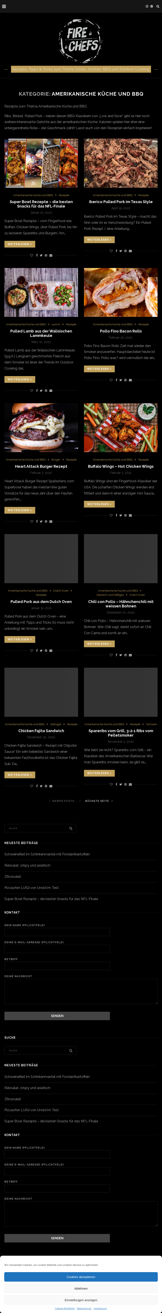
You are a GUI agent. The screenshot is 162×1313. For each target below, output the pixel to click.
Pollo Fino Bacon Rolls (121, 331)
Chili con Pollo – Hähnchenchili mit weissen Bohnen (121, 603)
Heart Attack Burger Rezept (41, 466)
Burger (55, 459)
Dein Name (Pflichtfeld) (81, 930)
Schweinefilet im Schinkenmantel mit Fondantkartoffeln (47, 854)
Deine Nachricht (81, 978)
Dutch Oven (61, 590)
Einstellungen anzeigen (81, 1300)
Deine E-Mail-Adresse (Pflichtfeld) (81, 947)
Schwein (151, 724)
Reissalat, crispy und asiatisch (27, 865)
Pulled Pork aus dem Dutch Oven (41, 601)
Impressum (100, 1308)
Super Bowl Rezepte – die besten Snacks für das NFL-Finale (41, 204)
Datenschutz (84, 1308)
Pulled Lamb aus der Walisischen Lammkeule (41, 333)
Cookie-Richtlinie (65, 1308)
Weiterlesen (20, 244)
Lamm (56, 324)
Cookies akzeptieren (81, 1277)
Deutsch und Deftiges (110, 594)
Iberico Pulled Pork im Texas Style (121, 202)
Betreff (81, 964)
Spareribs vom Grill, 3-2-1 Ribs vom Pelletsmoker (121, 733)
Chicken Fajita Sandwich (41, 731)
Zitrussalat (12, 877)
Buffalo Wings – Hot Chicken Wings (121, 466)
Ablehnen (81, 1288)
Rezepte (64, 195)
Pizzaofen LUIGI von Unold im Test (31, 888)
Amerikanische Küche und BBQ (33, 195)
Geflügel (55, 724)
